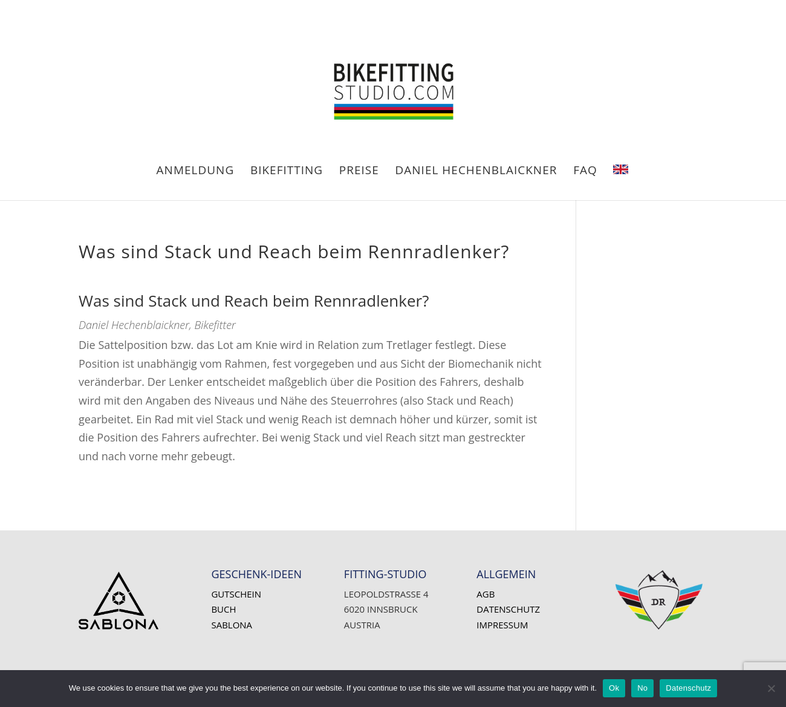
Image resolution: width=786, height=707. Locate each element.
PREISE (359, 172)
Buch (223, 609)
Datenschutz (508, 609)
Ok (614, 687)
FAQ (585, 172)
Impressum (502, 625)
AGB (485, 594)
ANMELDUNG (196, 172)
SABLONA (231, 625)
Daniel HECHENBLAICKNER (476, 172)
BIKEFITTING (286, 172)
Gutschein (236, 594)
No (642, 687)
